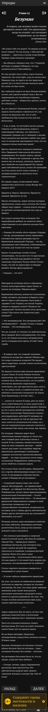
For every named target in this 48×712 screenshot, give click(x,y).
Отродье (8, 3)
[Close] (43, 701)
